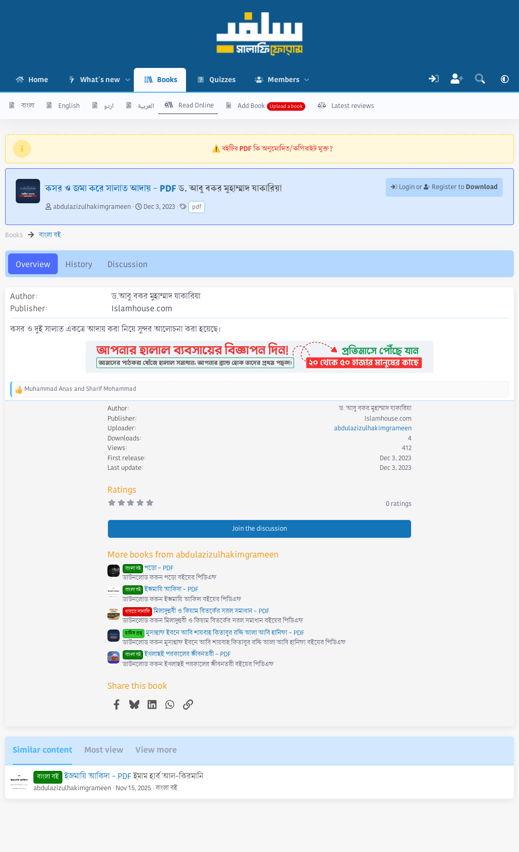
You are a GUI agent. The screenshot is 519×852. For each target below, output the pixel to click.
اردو (109, 105)
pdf (196, 207)
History (78, 264)
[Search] (480, 80)
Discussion (127, 264)
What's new (100, 79)
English (69, 105)
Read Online (196, 105)
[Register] (457, 80)
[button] (127, 80)
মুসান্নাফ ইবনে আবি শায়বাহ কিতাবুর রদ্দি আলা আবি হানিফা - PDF (213, 633)
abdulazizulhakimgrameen (92, 206)
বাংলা (27, 105)
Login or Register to (444, 187)
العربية (146, 105)
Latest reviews (352, 105)
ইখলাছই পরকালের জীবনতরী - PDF (177, 654)
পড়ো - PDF (148, 568)
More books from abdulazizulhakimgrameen (193, 554)
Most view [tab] (103, 750)
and (80, 389)
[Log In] (434, 80)
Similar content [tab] (42, 750)
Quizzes (222, 79)
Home (38, 79)
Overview (33, 264)
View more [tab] (156, 750)
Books (167, 79)
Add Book (251, 105)
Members (284, 79)
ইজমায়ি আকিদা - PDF (160, 589)
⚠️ (272, 148)
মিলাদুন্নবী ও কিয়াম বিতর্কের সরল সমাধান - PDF (196, 611)
